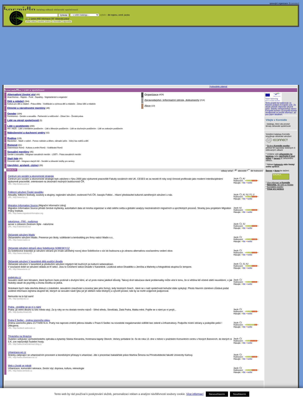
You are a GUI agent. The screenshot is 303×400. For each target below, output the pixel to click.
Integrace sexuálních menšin (38, 154)
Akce (147, 105)
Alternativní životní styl (21, 94)
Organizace (151, 94)
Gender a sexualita (28, 116)
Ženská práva (77, 116)
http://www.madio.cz (21, 240)
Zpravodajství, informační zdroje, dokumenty (171, 100)
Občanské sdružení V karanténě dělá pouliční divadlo (35, 261)
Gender (11, 113)
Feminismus (12, 116)
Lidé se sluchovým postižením (83, 129)
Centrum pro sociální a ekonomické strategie (31, 176)
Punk (31, 97)
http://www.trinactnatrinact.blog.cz (27, 344)
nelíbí (249, 183)
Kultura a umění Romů (35, 148)
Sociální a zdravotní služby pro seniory (57, 161)
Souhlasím (239, 394)
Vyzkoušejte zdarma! (218, 86)
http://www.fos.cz (20, 197)
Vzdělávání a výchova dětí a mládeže (59, 104)
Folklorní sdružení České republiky (25, 192)
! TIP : (27, 19)
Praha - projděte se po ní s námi (24, 307)
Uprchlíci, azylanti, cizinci (22, 165)
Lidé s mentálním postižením (31, 129)
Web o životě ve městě (19, 365)
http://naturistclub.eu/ (22, 227)
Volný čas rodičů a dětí (79, 141)
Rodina (11, 138)
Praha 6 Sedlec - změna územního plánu (29, 320)
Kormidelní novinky (275, 187)
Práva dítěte (36, 104)
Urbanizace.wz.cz (17, 352)
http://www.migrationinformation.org (28, 213)
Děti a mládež (15, 101)
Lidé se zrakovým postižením (110, 129)
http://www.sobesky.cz (22, 253)
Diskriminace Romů (15, 148)
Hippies (23, 97)
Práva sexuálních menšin (70, 154)
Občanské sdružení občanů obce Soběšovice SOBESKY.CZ (39, 248)
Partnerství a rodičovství (48, 116)
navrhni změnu (44, 21)
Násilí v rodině (25, 141)
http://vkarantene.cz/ (21, 269)
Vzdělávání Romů (54, 148)
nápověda (67, 21)
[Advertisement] (151, 56)
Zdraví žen (64, 116)
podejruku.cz (14, 277)
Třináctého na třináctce (19, 336)
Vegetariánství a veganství (56, 97)
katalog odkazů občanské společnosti (57, 10)
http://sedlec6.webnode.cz (24, 328)
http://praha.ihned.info (22, 312)
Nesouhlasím (217, 394)
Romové (12, 145)
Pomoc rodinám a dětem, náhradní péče (50, 141)
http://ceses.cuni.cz (21, 184)
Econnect (294, 3)
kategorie (278, 164)
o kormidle (57, 21)
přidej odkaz (31, 21)
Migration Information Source (23, 205)
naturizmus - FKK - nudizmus (23, 221)
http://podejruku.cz (21, 299)
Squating (39, 97)
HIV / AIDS (12, 129)
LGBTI (55, 154)
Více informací (194, 394)
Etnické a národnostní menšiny (26, 108)
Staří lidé (12, 158)
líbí (243, 183)
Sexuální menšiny (18, 151)
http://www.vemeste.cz (22, 371)
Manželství (12, 141)
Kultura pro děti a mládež (18, 104)
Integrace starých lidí (30, 161)
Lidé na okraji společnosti (23, 120)
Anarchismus (13, 97)
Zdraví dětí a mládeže (86, 104)
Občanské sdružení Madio (21, 234)
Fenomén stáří (13, 161)
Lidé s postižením (18, 125)
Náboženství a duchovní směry (26, 132)
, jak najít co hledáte (280, 185)
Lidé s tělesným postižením (56, 129)
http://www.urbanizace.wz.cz (25, 357)
